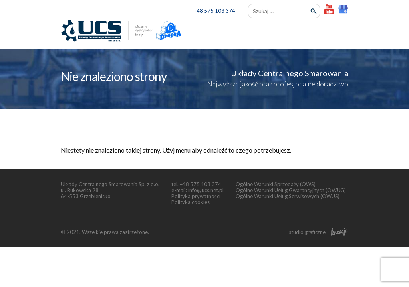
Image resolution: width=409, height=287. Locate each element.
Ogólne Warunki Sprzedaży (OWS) (276, 184)
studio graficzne (318, 232)
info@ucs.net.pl (206, 190)
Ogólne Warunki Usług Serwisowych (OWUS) (288, 196)
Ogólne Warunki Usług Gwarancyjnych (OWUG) (291, 190)
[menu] (341, 31)
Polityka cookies (190, 202)
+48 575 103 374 (214, 11)
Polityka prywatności (195, 196)
